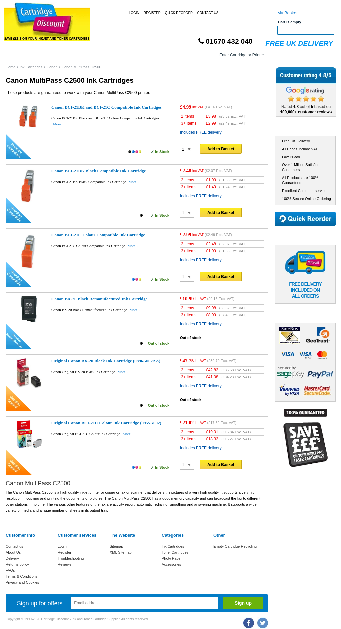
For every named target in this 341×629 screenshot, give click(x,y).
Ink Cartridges (56, 56)
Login (134, 13)
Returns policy (17, 564)
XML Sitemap (121, 552)
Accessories (171, 564)
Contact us (14, 546)
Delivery (12, 558)
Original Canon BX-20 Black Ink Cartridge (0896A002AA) (105, 360)
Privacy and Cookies (22, 582)
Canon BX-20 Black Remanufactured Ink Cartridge (99, 298)
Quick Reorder (179, 13)
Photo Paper (172, 558)
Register (152, 13)
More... (58, 124)
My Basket (287, 12)
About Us (13, 552)
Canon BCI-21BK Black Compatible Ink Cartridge (98, 170)
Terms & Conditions (21, 576)
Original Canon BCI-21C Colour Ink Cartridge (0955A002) (106, 422)
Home (19, 56)
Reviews (65, 564)
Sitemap (116, 546)
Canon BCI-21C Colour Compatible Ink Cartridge (98, 234)
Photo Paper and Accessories (171, 56)
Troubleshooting (71, 558)
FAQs (10, 570)
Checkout (306, 30)
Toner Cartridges (106, 56)
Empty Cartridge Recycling (235, 546)
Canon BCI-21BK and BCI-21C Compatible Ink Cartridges (106, 107)
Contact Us (207, 13)
